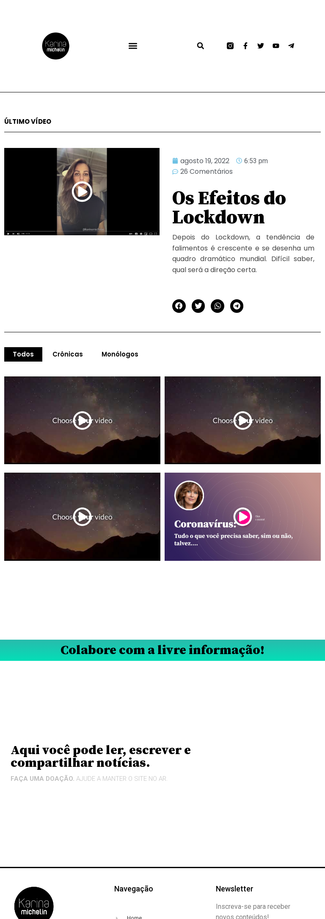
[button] (133, 46)
